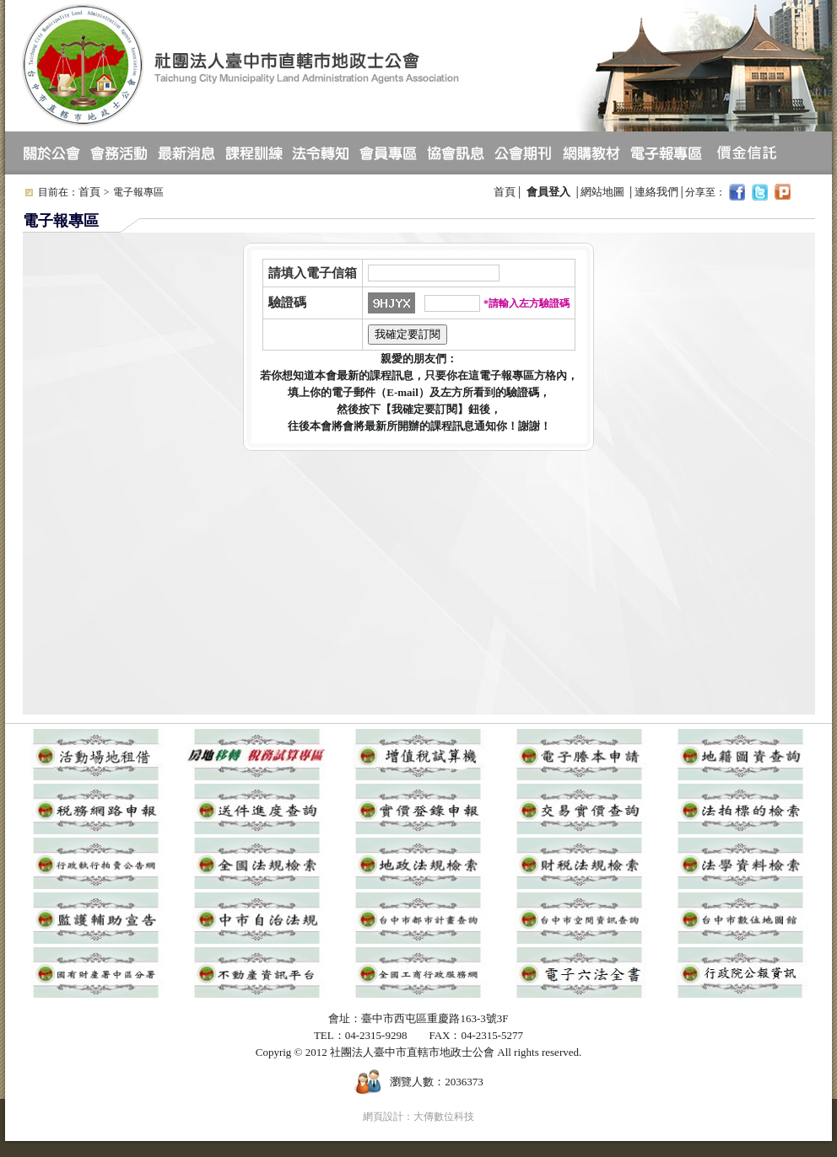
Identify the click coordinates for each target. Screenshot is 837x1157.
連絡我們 (656, 191)
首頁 (89, 191)
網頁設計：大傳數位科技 (418, 1116)
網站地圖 (602, 191)
